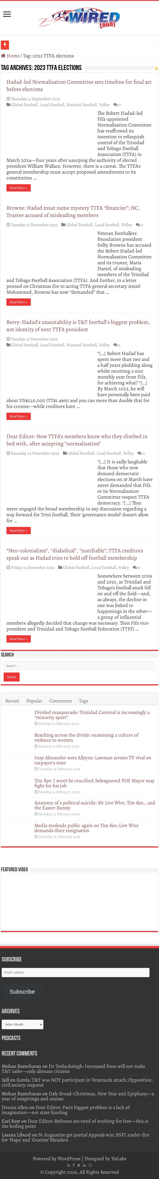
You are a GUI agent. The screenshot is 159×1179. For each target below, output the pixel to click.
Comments (60, 700)
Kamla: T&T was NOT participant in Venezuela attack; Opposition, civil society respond (77, 1082)
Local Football (52, 105)
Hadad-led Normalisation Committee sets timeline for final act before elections (79, 85)
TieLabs (118, 1158)
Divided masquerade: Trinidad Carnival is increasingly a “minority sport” (91, 715)
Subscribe (22, 992)
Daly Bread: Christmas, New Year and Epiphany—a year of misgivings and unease (78, 1096)
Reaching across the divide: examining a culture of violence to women (86, 737)
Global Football (24, 105)
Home (10, 55)
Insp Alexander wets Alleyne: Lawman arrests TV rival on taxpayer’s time (92, 760)
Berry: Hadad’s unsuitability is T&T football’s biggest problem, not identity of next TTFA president (78, 325)
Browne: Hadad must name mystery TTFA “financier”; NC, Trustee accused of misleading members (73, 211)
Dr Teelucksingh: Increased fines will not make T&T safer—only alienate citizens (73, 1069)
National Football (82, 105)
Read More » (18, 188)
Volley (104, 105)
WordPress (69, 1158)
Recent (12, 700)
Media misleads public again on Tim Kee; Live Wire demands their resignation (86, 828)
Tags (83, 700)
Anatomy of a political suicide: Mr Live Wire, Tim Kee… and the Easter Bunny (94, 805)
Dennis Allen (15, 1107)
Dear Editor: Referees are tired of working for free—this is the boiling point (75, 1123)
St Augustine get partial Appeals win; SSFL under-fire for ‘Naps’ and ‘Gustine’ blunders (75, 1137)
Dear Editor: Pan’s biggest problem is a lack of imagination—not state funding (66, 1110)
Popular (34, 700)
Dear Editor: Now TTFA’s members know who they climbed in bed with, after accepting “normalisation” (77, 440)
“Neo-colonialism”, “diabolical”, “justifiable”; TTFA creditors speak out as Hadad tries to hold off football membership (74, 554)
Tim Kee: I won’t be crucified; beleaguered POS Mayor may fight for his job (94, 783)
